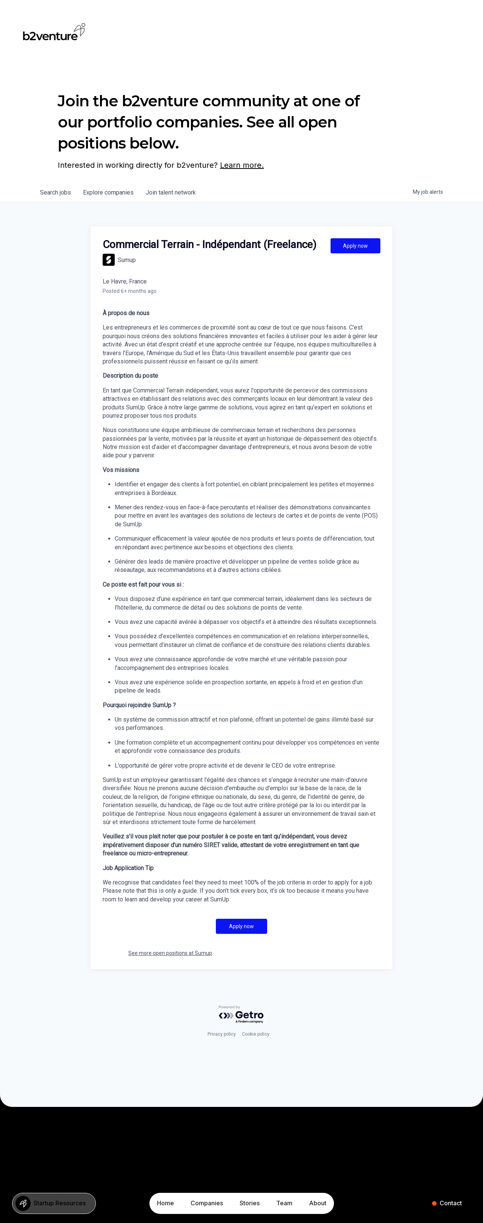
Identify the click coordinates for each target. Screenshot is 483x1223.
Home (165, 1203)
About (317, 1203)
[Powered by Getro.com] (241, 1014)
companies (108, 192)
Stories (250, 1203)
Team (284, 1203)
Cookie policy (255, 1034)
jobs (55, 192)
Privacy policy (222, 1034)
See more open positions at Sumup (170, 953)
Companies (207, 1203)
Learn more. (242, 165)
